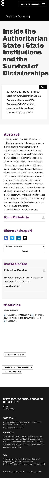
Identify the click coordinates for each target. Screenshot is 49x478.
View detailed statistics (15, 355)
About (5, 406)
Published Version (15, 270)
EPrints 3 (17, 439)
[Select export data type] (24, 246)
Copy (42, 86)
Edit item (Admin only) (12, 372)
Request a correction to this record (18, 367)
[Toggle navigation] (32, 4)
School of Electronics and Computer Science (22, 442)
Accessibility (8, 409)
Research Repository (17, 16)
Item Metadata (16, 217)
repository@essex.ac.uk (13, 427)
